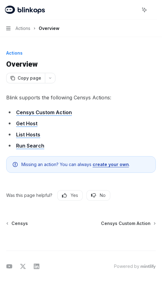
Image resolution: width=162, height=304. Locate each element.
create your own (111, 164)
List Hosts (28, 134)
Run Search (30, 146)
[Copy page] (25, 78)
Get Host (26, 123)
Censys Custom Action (44, 112)
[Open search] (133, 10)
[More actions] (154, 10)
